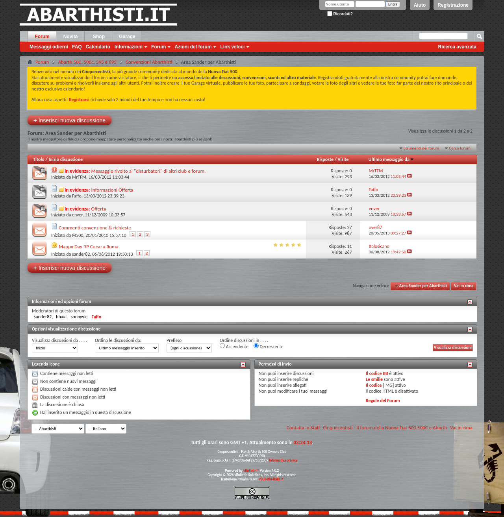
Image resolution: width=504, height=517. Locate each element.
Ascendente (234, 346)
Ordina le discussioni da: (118, 340)
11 (349, 246)
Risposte (325, 159)
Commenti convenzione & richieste (95, 228)
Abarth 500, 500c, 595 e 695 (87, 62)
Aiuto (420, 5)
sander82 (81, 254)
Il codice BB (377, 373)
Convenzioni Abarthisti (149, 62)
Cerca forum (460, 148)
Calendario (98, 47)
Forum (42, 36)
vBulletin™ (251, 470)
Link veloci (232, 47)
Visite (343, 159)
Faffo (77, 196)
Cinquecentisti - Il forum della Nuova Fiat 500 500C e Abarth (385, 427)
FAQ (77, 47)
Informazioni (129, 47)
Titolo (38, 159)
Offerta (98, 209)
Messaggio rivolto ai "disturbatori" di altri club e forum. (148, 171)
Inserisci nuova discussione (69, 120)
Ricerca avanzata (457, 47)
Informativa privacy (283, 460)
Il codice (374, 385)
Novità (70, 36)
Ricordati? (340, 14)
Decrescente (269, 346)
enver (77, 215)
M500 (77, 235)
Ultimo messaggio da (391, 159)
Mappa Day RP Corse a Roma (89, 246)
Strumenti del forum (421, 148)
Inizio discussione (65, 159)
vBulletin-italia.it (271, 479)
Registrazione (453, 5)
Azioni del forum (192, 47)
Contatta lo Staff (303, 427)
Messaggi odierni (49, 47)
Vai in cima (463, 285)
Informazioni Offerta (112, 190)
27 (349, 227)
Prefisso (174, 340)
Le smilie (374, 379)
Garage (127, 36)
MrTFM (79, 177)
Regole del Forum (383, 400)
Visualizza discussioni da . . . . (59, 340)
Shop (99, 36)
